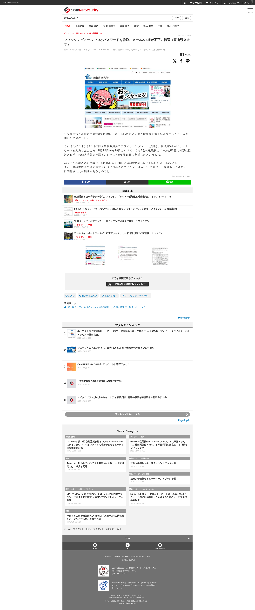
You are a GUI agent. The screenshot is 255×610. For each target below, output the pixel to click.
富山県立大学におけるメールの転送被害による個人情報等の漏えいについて (106, 307)
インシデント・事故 (136, 437)
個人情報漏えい (89, 295)
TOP (127, 538)
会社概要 (125, 556)
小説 (160, 26)
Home (95, 548)
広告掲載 (117, 556)
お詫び (71, 295)
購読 (187, 18)
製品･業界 (148, 26)
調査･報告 (124, 26)
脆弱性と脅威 (70, 437)
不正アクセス (110, 295)
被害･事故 (93, 26)
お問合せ (108, 556)
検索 (177, 18)
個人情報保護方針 (128, 560)
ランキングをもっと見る (127, 414)
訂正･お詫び (173, 26)
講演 (136, 26)
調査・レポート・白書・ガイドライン (79, 489)
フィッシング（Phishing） (137, 295)
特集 (67, 511)
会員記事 (79, 26)
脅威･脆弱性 (109, 26)
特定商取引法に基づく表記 (140, 556)
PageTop (183, 317)
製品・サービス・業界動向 (139, 458)
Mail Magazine (160, 548)
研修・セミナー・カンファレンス (141, 489)
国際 (67, 458)
